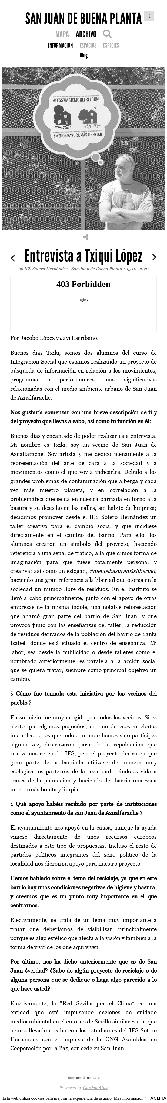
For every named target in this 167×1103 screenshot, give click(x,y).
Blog (84, 55)
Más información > (130, 1098)
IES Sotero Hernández (46, 268)
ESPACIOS (88, 45)
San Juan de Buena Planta (96, 268)
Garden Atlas (95, 1087)
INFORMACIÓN (60, 45)
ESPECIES (111, 45)
